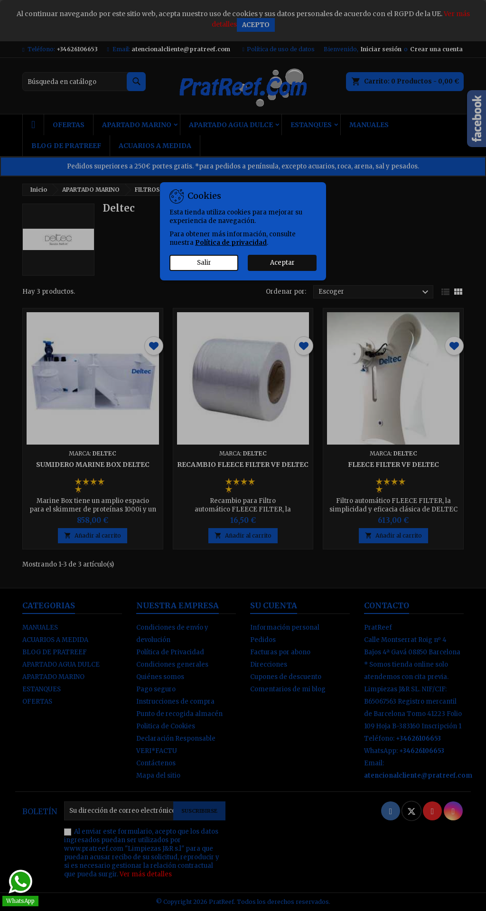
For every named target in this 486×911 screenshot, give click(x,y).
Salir (204, 263)
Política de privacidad (231, 243)
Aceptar (282, 263)
